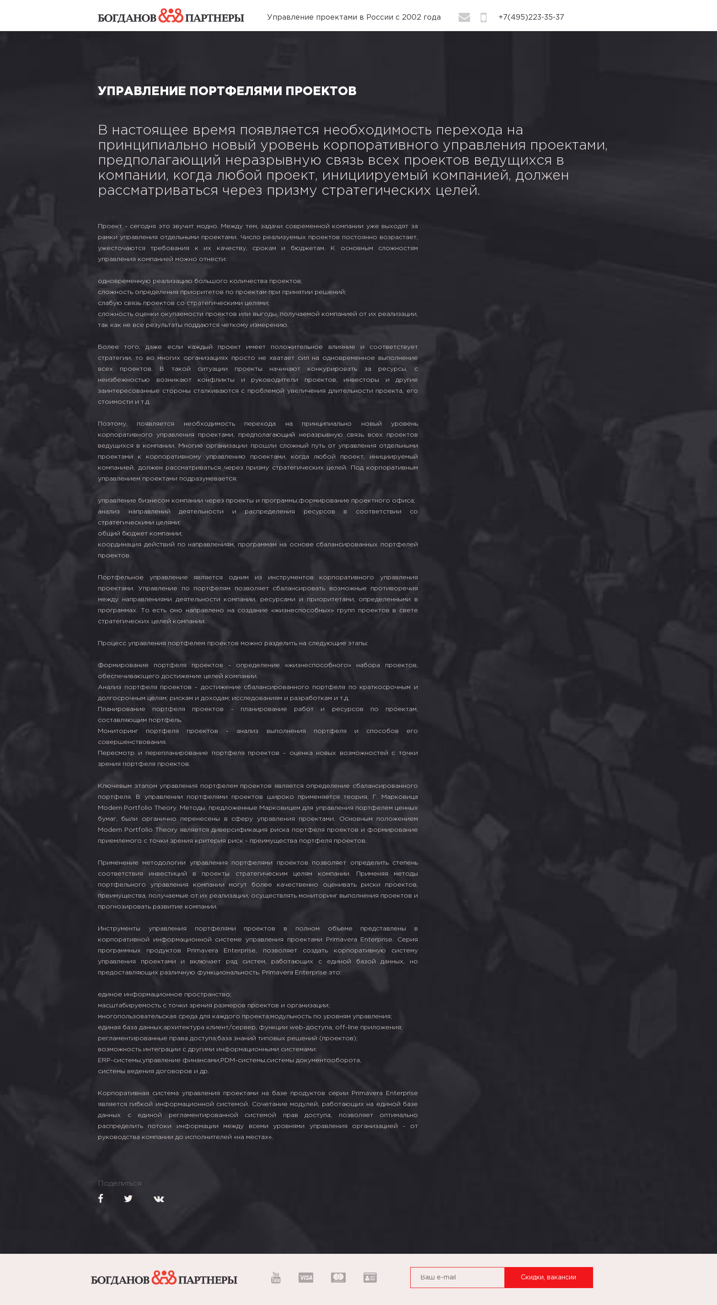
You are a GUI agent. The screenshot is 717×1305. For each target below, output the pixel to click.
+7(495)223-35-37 (531, 17)
